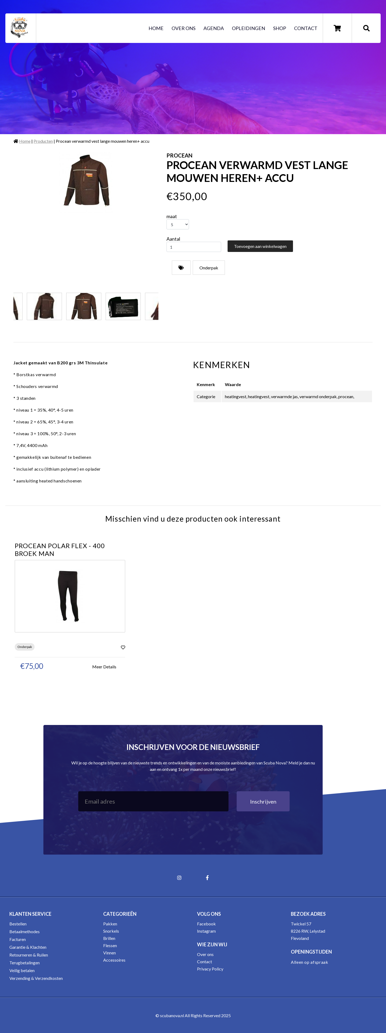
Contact (305, 28)
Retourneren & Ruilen (28, 954)
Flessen (110, 945)
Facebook (206, 923)
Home (156, 28)
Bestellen (18, 923)
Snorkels (111, 930)
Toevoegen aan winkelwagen (260, 246)
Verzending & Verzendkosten (36, 978)
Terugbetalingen (24, 962)
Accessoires (114, 959)
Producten (43, 141)
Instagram (206, 930)
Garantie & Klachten (27, 947)
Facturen (17, 939)
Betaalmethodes (24, 931)
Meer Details (104, 666)
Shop (279, 28)
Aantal (173, 239)
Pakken (110, 923)
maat (171, 216)
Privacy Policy (210, 968)
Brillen (109, 938)
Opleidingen (248, 28)
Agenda (213, 28)
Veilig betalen (22, 970)
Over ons (183, 28)
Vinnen (109, 952)
